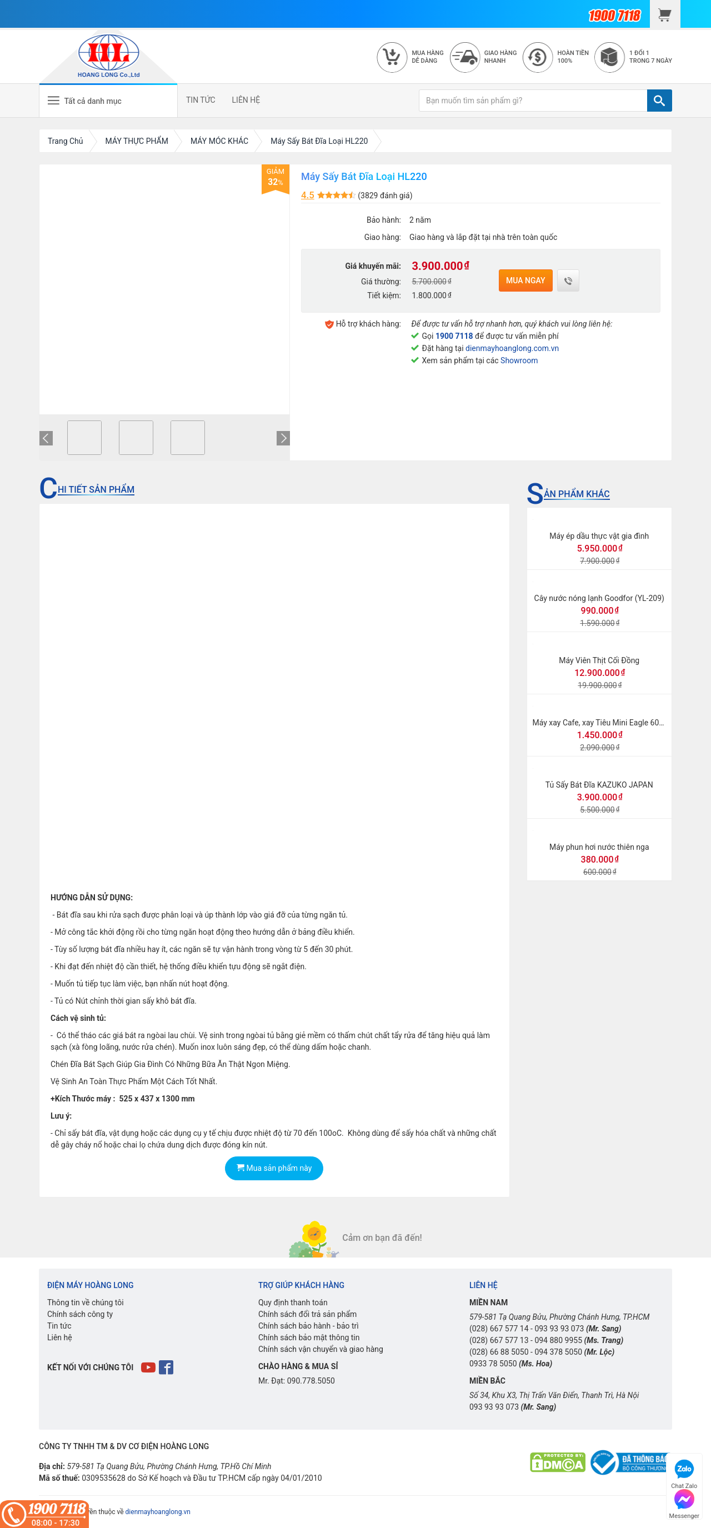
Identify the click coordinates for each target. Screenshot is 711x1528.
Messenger (684, 1502)
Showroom (519, 360)
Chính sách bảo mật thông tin (309, 1337)
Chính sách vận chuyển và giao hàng (320, 1349)
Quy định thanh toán (293, 1302)
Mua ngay (525, 280)
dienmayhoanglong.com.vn (512, 348)
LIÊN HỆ (246, 100)
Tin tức (59, 1325)
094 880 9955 (558, 1340)
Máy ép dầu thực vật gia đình (599, 536)
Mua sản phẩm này (274, 1168)
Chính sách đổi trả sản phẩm (307, 1314)
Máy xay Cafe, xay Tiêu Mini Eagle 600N (601, 722)
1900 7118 (454, 336)
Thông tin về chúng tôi (85, 1302)
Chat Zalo (684, 1472)
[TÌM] (659, 100)
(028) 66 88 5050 (499, 1351)
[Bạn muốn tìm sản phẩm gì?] (533, 100)
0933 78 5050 (493, 1363)
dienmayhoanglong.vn (158, 1512)
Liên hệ (59, 1337)
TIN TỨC (201, 100)
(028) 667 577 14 (499, 1328)
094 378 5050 (558, 1351)
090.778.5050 (311, 1380)
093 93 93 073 (559, 1328)
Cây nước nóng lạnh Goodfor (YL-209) (599, 598)
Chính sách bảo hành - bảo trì (308, 1325)
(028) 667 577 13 (499, 1340)
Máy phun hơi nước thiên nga (599, 847)
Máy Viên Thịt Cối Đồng (599, 660)
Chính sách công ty (80, 1314)
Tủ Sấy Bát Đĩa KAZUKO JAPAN (599, 784)
